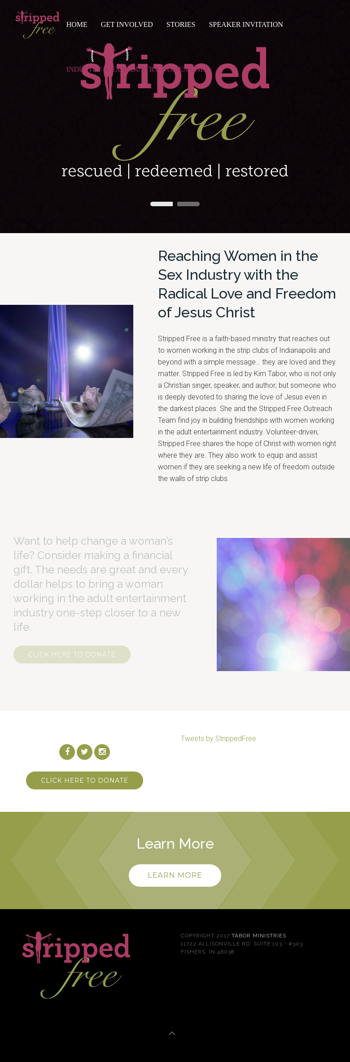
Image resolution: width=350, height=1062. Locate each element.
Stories (181, 24)
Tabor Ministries (259, 935)
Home (77, 24)
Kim (188, 204)
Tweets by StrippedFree (218, 738)
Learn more (175, 875)
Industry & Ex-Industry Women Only (138, 69)
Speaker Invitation (246, 24)
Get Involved (127, 24)
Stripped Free (161, 204)
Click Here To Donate (72, 654)
